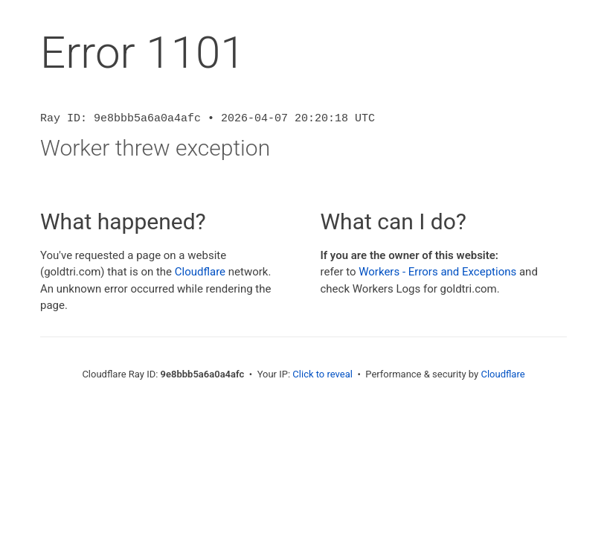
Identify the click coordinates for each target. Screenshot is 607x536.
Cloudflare (200, 271)
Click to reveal (322, 374)
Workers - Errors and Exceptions (437, 271)
